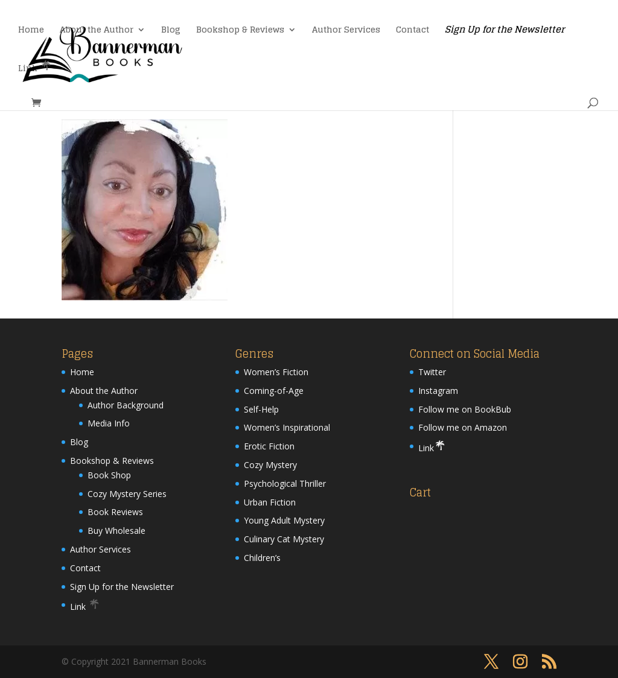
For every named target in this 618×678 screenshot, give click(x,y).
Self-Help (261, 409)
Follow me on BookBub (464, 409)
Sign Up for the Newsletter (504, 31)
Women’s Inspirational (287, 427)
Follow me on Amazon (462, 427)
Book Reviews (115, 512)
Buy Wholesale (116, 530)
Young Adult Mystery (284, 520)
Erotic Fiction (269, 446)
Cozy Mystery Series (127, 493)
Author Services (346, 31)
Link (35, 67)
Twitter (432, 372)
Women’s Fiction (276, 372)
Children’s (262, 557)
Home (31, 31)
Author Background (126, 405)
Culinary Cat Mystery (284, 539)
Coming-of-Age (274, 390)
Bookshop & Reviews (240, 31)
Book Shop (109, 475)
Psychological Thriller (285, 483)
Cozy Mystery (270, 464)
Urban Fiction (270, 502)
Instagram (438, 390)
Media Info (109, 423)
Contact (412, 31)
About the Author (96, 31)
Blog (170, 31)
